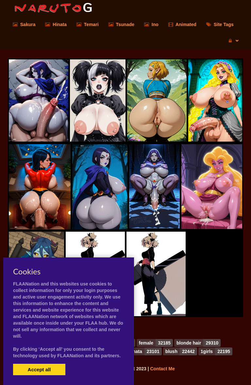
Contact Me (162, 368)
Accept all (39, 369)
